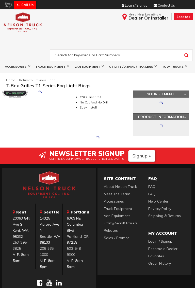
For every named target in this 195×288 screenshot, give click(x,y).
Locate (183, 17)
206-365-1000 (47, 227)
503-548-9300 (74, 227)
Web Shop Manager (159, 278)
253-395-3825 (20, 222)
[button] (17, 42)
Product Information (161, 93)
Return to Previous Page (37, 56)
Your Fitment (160, 70)
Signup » (142, 132)
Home (10, 56)
